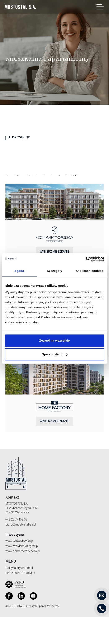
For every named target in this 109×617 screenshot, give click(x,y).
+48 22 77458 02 (16, 519)
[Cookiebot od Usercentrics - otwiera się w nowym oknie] (86, 259)
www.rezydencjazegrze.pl (21, 546)
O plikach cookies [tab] (89, 271)
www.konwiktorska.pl (19, 541)
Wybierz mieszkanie (54, 251)
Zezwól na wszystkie (54, 340)
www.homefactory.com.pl (22, 551)
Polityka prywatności (19, 567)
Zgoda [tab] (19, 271)
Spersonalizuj (54, 354)
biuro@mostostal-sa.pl (20, 524)
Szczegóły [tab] (54, 271)
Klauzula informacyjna (20, 573)
